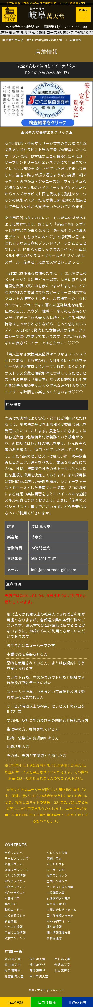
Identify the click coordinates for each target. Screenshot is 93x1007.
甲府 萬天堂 (62, 959)
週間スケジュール (16, 870)
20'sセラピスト (15, 881)
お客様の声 (12, 898)
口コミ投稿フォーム (60, 915)
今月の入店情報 (15, 875)
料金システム (14, 864)
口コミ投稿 (46, 1002)
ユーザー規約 (55, 870)
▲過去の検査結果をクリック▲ (47, 132)
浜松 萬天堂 (62, 970)
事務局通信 (54, 938)
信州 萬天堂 (37, 959)
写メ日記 (11, 904)
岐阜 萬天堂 (12, 970)
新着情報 (11, 921)
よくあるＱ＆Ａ (15, 915)
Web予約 (77, 1002)
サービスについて (17, 858)
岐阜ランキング (57, 875)
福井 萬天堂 (37, 964)
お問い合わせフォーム (61, 909)
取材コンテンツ (15, 938)
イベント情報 (14, 927)
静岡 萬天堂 (37, 970)
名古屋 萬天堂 (14, 976)
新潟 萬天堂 (12, 959)
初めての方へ (14, 852)
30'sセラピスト (15, 887)
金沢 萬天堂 (62, 964)
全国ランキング (57, 881)
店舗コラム (54, 858)
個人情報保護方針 (58, 932)
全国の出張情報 (15, 932)
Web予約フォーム (59, 921)
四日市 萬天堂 (39, 976)
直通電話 (15, 1002)
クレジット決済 (57, 852)
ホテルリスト (55, 864)
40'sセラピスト (15, 892)
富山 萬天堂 (12, 964)
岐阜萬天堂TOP (57, 904)
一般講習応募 (55, 892)
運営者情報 (54, 927)
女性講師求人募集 (58, 898)
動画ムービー (14, 909)
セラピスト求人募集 (60, 887)
